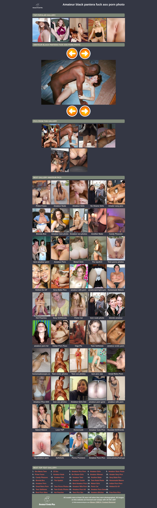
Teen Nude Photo (97, 480)
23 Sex (55, 471)
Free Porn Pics (115, 492)
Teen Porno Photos (61, 486)
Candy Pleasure (42, 477)
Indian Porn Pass (115, 483)
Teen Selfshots (41, 489)
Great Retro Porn (42, 486)
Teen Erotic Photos (61, 489)
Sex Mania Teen (41, 471)
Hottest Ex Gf (114, 486)
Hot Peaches (59, 492)
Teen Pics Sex (78, 492)
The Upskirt (58, 480)
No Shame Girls (78, 474)
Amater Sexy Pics (116, 474)
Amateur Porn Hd (79, 489)
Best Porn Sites (42, 492)
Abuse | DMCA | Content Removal (103, 502)
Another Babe (96, 477)
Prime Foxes (39, 474)
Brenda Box (40, 480)
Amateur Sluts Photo (116, 471)
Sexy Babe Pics (115, 477)
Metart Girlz (95, 483)
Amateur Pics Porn (79, 471)
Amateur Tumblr (79, 480)
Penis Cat (94, 486)
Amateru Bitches (97, 492)
